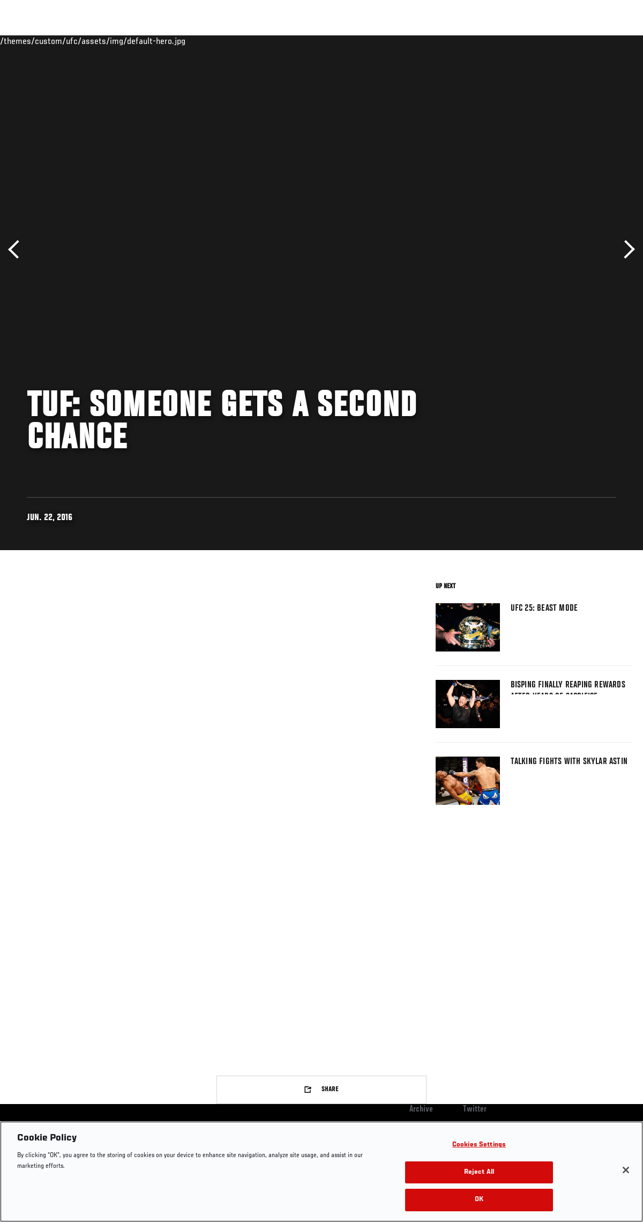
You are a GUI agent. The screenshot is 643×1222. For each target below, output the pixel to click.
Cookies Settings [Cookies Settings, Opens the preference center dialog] (479, 1145)
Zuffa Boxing (531, 40)
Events (29, 40)
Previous (17, 249)
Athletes (122, 40)
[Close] (626, 1170)
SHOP (579, 40)
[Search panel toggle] (608, 40)
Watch (479, 40)
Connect (436, 40)
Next (625, 249)
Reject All (479, 1172)
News (164, 40)
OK (479, 1199)
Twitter (475, 1109)
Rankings (74, 40)
